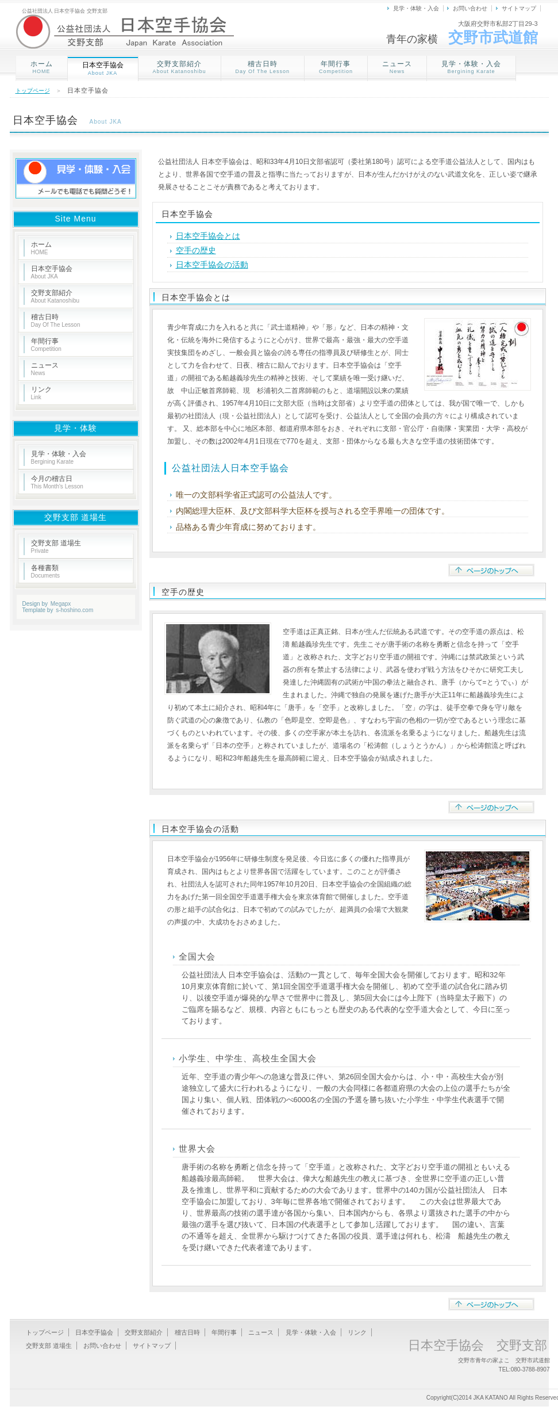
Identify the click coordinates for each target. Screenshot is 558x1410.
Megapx (61, 604)
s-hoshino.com (74, 610)
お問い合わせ (470, 8)
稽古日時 (263, 67)
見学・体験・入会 (416, 8)
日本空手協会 (51, 272)
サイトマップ (519, 8)
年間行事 (336, 67)
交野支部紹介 (179, 67)
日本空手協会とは (208, 235)
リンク (41, 392)
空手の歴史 (196, 250)
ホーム (41, 67)
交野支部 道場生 (56, 546)
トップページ (33, 90)
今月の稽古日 (57, 482)
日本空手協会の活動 (212, 264)
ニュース (397, 67)
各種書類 (45, 571)
